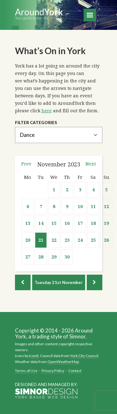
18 (93, 223)
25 (93, 240)
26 (106, 240)
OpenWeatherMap (63, 361)
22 (53, 240)
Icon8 (33, 355)
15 (53, 223)
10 (80, 206)
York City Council (84, 355)
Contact (74, 370)
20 (27, 240)
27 (27, 256)
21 (40, 240)
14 (40, 223)
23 (67, 240)
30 (67, 256)
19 (106, 223)
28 (40, 256)
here (46, 110)
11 (93, 206)
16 (67, 223)
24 (80, 240)
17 (80, 223)
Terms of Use (26, 370)
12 (106, 206)
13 (27, 223)
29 (53, 256)
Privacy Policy (52, 370)
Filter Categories (36, 123)
